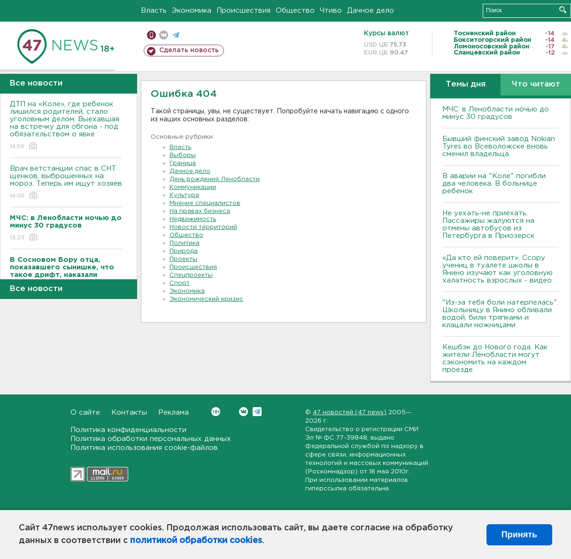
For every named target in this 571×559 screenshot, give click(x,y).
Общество (295, 11)
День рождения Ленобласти (215, 179)
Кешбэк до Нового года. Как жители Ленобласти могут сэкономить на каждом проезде (495, 358)
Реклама (173, 412)
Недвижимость (193, 219)
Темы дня (466, 84)
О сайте (85, 412)
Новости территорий (203, 227)
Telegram (257, 411)
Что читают (536, 84)
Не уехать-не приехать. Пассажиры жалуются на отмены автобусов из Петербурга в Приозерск (488, 224)
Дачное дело (370, 11)
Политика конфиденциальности (128, 430)
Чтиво (331, 11)
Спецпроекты (191, 275)
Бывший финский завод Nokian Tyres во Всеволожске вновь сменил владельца (498, 146)
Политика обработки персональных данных (150, 439)
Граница (183, 163)
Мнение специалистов (205, 203)
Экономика (191, 11)
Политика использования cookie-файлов (144, 448)
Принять (519, 534)
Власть (154, 11)
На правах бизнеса (200, 211)
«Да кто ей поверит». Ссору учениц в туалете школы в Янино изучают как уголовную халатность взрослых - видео (497, 269)
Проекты (183, 259)
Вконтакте (215, 411)
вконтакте (163, 35)
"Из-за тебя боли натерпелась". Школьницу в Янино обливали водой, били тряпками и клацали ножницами (500, 313)
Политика (185, 243)
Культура (184, 195)
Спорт (180, 283)
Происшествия (243, 11)
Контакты (129, 412)
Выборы (183, 155)
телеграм (175, 35)
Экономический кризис (206, 299)
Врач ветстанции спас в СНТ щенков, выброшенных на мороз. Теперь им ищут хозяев (66, 182)
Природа (184, 251)
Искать (562, 9)
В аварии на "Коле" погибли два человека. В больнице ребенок (494, 183)
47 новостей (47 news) (349, 412)
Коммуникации (193, 187)
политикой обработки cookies (196, 540)
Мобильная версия (151, 35)
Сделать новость (189, 50)
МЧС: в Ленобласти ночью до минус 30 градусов (495, 113)
